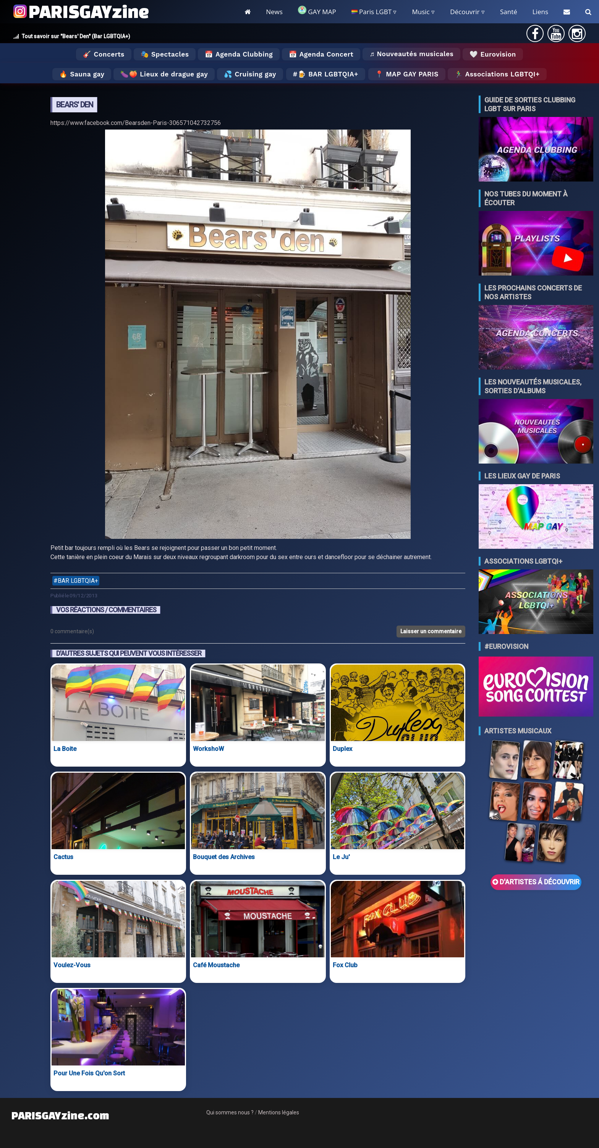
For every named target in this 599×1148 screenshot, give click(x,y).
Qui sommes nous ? (230, 1112)
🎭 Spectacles (165, 54)
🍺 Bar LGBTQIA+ (328, 74)
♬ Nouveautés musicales (411, 54)
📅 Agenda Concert (321, 54)
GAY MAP (317, 11)
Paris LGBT (371, 11)
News (274, 11)
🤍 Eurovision (492, 54)
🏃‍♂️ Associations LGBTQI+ (497, 74)
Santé (508, 11)
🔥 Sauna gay (81, 74)
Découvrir (464, 11)
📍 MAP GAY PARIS (407, 74)
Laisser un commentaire (430, 631)
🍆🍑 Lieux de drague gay (164, 74)
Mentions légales (278, 1112)
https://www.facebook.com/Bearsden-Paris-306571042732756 (135, 122)
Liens (540, 11)
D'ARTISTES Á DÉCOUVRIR (536, 882)
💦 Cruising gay (250, 74)
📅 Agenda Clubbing (238, 54)
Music (420, 11)
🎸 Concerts (103, 54)
